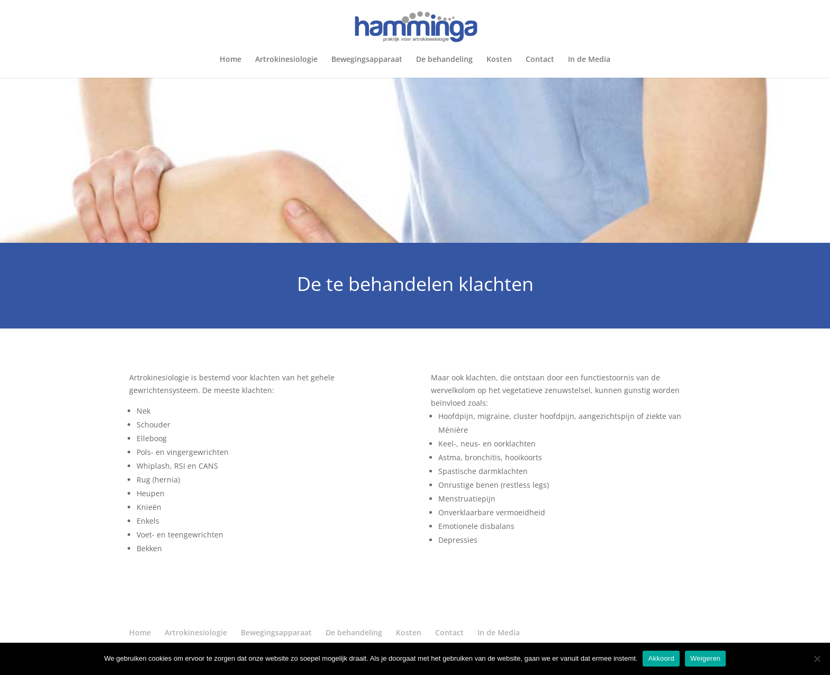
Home (230, 60)
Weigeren (705, 658)
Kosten (499, 60)
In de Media (589, 60)
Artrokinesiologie (286, 60)
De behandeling (444, 60)
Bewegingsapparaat (366, 60)
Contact (540, 60)
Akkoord (661, 658)
